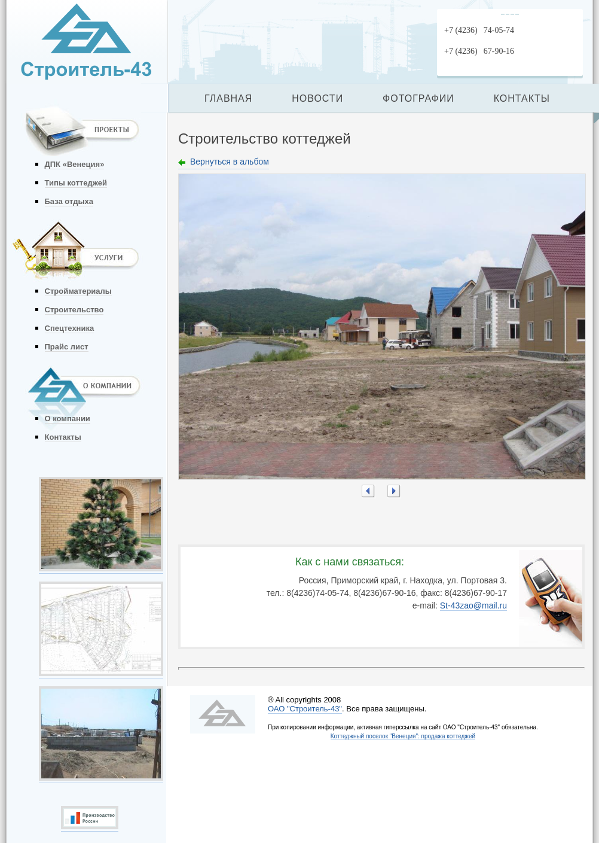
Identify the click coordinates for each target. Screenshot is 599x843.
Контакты (63, 437)
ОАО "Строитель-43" (305, 708)
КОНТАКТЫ (522, 98)
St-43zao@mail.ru (473, 605)
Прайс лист (66, 346)
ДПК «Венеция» (75, 164)
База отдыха (69, 201)
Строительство (74, 309)
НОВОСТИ (317, 98)
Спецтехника (69, 328)
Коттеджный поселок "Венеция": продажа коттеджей (403, 736)
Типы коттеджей (76, 182)
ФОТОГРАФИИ (418, 98)
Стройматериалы (78, 291)
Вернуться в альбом (229, 161)
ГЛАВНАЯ (228, 98)
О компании (67, 418)
